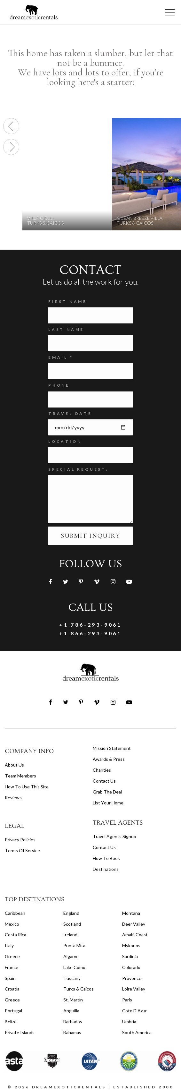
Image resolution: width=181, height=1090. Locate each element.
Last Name (66, 329)
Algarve (71, 956)
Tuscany (72, 978)
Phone (59, 385)
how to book (106, 858)
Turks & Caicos (78, 988)
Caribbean (15, 913)
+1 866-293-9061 (90, 633)
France (11, 967)
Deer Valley (133, 924)
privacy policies (20, 839)
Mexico (12, 924)
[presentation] (11, 126)
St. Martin (73, 999)
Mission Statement (112, 748)
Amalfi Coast (135, 934)
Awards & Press (109, 759)
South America (137, 1032)
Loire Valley (133, 988)
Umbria (129, 1021)
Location (65, 441)
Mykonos (131, 945)
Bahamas (72, 1032)
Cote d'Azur (134, 1010)
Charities (102, 770)
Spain (10, 978)
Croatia (12, 988)
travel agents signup (114, 836)
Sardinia (130, 956)
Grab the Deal (107, 791)
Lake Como (74, 967)
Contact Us (104, 781)
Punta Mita (74, 945)
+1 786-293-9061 (90, 625)
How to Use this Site (27, 786)
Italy (9, 945)
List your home (108, 802)
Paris (127, 999)
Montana (131, 913)
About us (14, 765)
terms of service (22, 850)
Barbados (72, 1021)
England (71, 913)
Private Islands (20, 1032)
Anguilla (71, 1010)
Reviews (13, 797)
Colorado (131, 967)
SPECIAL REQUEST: (78, 469)
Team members (20, 775)
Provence (131, 978)
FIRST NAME (67, 301)
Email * (60, 357)
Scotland (72, 924)
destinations (106, 869)
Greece (12, 956)
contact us (104, 847)
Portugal (13, 1010)
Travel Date (70, 413)
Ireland (70, 934)
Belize (11, 1021)
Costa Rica (15, 934)
